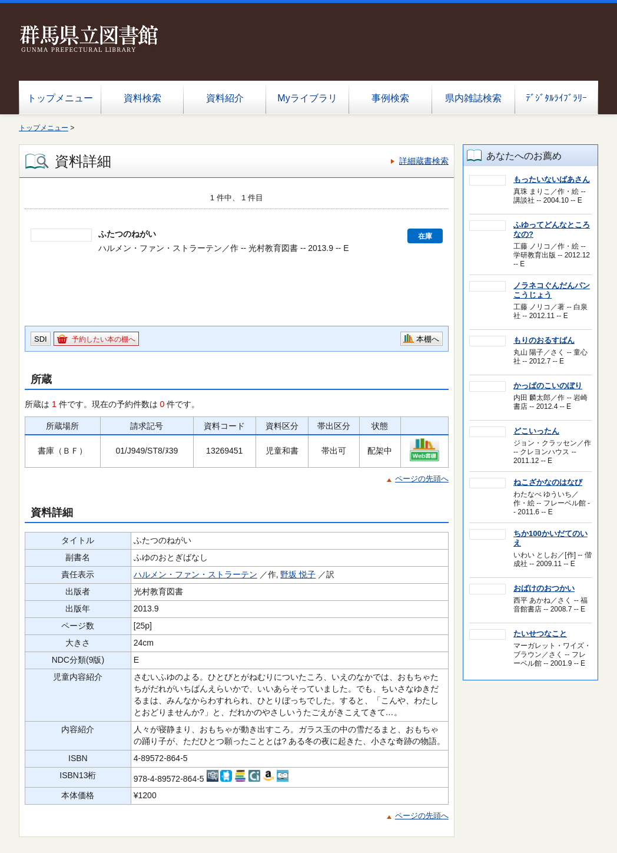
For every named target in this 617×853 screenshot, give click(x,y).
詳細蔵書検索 (424, 161)
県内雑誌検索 (473, 98)
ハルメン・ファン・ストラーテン (195, 574)
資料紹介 (225, 98)
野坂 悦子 (298, 574)
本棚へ (427, 339)
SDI (40, 339)
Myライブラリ (307, 98)
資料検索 (142, 98)
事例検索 (390, 98)
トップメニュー (60, 98)
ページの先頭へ (422, 478)
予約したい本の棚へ (103, 339)
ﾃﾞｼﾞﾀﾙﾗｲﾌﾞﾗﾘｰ (556, 98)
